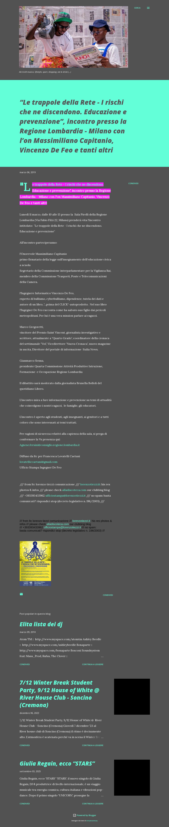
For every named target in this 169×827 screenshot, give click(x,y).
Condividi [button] (133, 183)
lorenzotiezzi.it (90, 484)
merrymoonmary (92, 821)
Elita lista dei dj (41, 624)
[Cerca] (137, 8)
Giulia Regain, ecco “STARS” (57, 763)
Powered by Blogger (84, 815)
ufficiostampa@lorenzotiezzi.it (65, 495)
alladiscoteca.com (74, 490)
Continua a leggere (92, 664)
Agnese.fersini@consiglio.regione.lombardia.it (50, 445)
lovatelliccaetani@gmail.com (38, 462)
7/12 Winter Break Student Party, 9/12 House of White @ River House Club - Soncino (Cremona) (59, 694)
